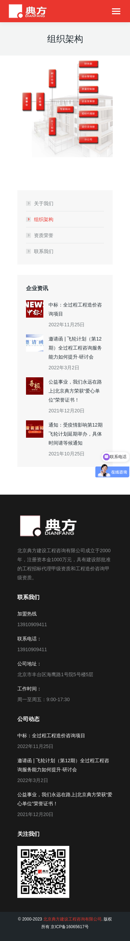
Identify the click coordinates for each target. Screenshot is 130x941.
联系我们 (43, 251)
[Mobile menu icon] (116, 11)
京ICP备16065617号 (69, 926)
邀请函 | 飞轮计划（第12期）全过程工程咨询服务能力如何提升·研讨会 (75, 348)
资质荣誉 (43, 235)
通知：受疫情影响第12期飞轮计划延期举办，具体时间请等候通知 (76, 434)
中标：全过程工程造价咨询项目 (75, 309)
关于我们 (43, 203)
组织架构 (43, 219)
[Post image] (34, 309)
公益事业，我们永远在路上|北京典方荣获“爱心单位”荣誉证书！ (75, 391)
